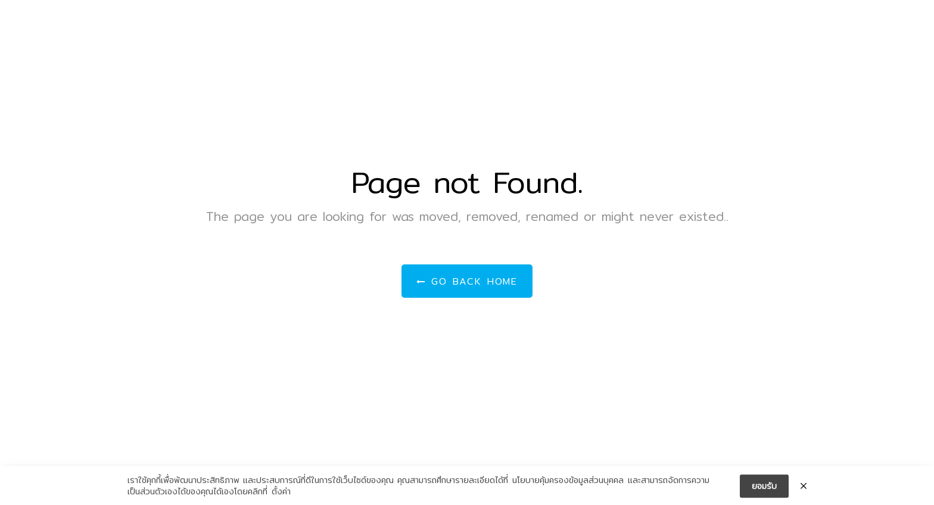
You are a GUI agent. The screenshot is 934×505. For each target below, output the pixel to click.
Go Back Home (467, 281)
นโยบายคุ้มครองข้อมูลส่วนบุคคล (568, 482)
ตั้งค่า (281, 494)
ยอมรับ (764, 488)
